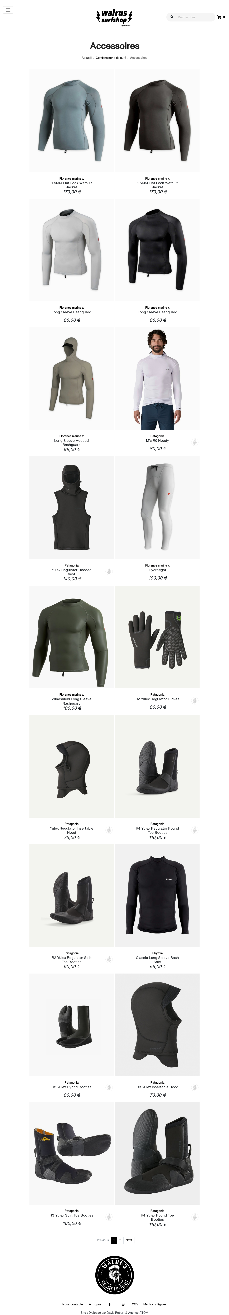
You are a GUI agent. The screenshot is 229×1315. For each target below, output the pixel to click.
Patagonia (157, 436)
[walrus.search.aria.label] (193, 17)
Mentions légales (155, 1304)
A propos (95, 1304)
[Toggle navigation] (8, 10)
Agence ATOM (138, 1312)
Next (129, 1240)
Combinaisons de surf (111, 57)
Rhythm (157, 953)
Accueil (87, 57)
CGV (135, 1304)
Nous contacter (73, 1304)
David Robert (115, 1312)
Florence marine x (71, 178)
